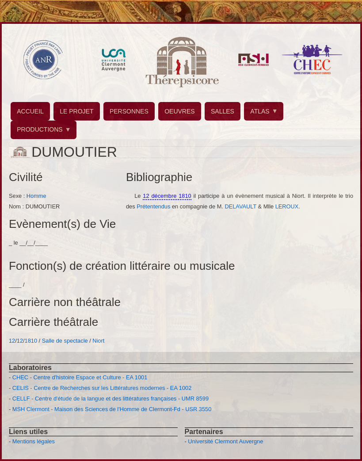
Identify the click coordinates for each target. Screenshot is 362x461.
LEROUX (287, 206)
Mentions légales (33, 441)
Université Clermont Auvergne (225, 441)
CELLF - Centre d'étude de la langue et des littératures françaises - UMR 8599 (110, 398)
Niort (98, 340)
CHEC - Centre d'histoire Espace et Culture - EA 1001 (79, 377)
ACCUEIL (30, 111)
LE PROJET (76, 111)
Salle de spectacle (65, 340)
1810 (31, 340)
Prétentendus (153, 206)
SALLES (222, 111)
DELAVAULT (240, 206)
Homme (36, 196)
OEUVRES (179, 111)
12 (12, 340)
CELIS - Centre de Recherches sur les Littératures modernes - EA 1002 (101, 388)
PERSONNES (129, 111)
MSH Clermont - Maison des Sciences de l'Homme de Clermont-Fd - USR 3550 (112, 409)
